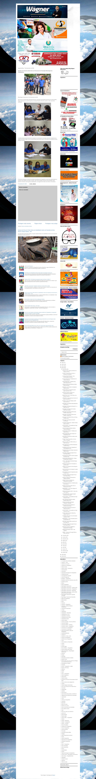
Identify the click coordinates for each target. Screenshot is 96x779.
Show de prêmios (64, 747)
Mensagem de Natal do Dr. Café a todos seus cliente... (69, 410)
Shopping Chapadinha (65, 741)
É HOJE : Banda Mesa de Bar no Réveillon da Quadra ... (68, 374)
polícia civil (63, 713)
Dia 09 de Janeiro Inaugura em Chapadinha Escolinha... (68, 393)
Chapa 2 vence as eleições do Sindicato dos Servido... (68, 481)
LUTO (62, 698)
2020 (63, 367)
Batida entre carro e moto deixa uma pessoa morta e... (69, 396)
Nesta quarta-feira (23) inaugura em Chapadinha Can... (69, 434)
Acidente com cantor (65, 563)
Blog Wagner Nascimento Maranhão (68, 597)
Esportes (63, 669)
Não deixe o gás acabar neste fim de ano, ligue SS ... (69, 522)
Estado (62, 670)
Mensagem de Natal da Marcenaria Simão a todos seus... (69, 412)
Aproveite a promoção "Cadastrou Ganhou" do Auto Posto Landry (37, 285)
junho (64, 543)
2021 (63, 365)
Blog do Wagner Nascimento (67, 356)
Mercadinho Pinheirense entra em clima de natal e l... (68, 508)
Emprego (63, 664)
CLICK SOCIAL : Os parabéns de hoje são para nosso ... (69, 426)
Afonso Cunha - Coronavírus (66, 568)
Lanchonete (63, 696)
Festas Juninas (64, 678)
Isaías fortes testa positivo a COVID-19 (68, 693)
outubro (64, 537)
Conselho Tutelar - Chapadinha (67, 626)
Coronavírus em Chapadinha (66, 627)
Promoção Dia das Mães (66, 732)
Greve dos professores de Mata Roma (68, 686)
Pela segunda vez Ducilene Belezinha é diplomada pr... (69, 445)
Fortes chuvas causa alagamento (67, 682)
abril (64, 547)
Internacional (63, 692)
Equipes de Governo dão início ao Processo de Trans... (69, 486)
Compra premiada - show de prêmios (68, 621)
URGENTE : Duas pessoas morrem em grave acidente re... (70, 399)
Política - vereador (64, 723)
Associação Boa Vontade (66, 575)
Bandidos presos (64, 581)
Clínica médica (64, 620)
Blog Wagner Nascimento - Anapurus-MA (69, 587)
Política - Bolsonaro (65, 720)
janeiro (64, 552)
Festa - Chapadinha (65, 673)
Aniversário (63, 571)
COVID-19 (63, 634)
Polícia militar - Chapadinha (66, 717)
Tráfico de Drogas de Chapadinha (67, 753)
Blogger (53, 775)
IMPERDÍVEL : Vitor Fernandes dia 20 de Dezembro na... (69, 519)
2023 (63, 362)
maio (64, 545)
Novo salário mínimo (65, 708)
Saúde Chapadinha (65, 738)
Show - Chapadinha (65, 744)
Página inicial (38, 223)
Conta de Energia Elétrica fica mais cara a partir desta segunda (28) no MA (39, 325)
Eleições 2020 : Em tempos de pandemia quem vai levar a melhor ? (38, 279)
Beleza (62, 583)
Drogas (62, 654)
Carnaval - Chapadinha (65, 604)
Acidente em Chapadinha (66, 565)
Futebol (62, 683)
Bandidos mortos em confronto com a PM (69, 580)
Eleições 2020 (64, 659)
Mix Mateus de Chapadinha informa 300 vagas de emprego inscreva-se (38, 272)
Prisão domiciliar (64, 729)
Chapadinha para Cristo (66, 617)
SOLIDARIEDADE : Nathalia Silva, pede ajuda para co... (69, 382)
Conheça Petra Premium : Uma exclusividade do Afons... (68, 377)
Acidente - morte (64, 562)
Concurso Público (64, 623)
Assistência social (64, 574)
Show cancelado (64, 745)
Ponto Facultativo (64, 724)
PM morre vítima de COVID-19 (67, 711)
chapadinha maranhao (65, 615)
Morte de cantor (64, 704)
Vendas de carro (64, 758)
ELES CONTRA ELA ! (29, 266)
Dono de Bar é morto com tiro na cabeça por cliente (34, 299)
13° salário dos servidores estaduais (68, 560)
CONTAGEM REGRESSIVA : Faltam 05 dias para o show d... (69, 459)
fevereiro (64, 550)
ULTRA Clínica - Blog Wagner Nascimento (69, 754)
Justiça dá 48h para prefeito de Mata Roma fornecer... (69, 385)
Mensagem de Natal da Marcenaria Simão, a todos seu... (69, 415)
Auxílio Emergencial (65, 577)
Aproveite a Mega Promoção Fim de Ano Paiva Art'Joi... (69, 453)
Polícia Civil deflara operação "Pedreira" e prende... (68, 503)
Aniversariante (64, 569)
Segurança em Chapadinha (66, 739)
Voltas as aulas (64, 761)
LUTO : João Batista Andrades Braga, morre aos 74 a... (69, 461)
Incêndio (63, 690)
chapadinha (63, 611)
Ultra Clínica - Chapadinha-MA (67, 755)
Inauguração (63, 689)
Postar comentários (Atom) (26, 226)
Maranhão (63, 702)
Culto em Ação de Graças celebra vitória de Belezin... (68, 429)
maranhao (63, 701)
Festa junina (63, 676)
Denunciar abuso (64, 764)
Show (62, 742)
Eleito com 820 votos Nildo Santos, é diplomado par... (69, 442)
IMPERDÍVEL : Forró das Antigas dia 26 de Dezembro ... (69, 489)
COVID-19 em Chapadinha (66, 638)
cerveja (62, 609)
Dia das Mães (64, 646)
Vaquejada (63, 757)
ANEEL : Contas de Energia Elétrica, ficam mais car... (69, 533)
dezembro (65, 369)
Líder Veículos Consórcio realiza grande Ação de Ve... (68, 500)
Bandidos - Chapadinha (65, 578)
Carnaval (63, 602)
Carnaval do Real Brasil (66, 608)
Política (62, 719)
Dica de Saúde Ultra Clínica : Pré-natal (32, 305)
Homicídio (63, 687)
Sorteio (62, 751)
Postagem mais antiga (51, 223)
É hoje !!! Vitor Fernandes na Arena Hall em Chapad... (69, 440)
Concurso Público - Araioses (66, 624)
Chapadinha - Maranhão (66, 612)
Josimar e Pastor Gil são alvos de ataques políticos (68, 478)
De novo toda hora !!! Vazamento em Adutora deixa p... (69, 379)
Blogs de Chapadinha (65, 598)
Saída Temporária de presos (66, 735)
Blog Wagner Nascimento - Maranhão (68, 590)
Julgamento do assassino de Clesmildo (68, 695)
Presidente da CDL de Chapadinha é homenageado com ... (69, 448)
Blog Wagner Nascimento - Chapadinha (69, 589)
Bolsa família (63, 599)
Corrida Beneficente (65, 633)
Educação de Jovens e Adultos (67, 657)
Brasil (62, 601)
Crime (62, 640)
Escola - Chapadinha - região (67, 666)
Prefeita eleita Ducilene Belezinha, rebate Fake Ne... (69, 514)
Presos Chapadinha (65, 727)
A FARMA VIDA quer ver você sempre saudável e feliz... (69, 516)
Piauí (62, 710)
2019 (63, 554)
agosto (64, 540)
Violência (63, 760)
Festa (62, 672)
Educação (63, 656)
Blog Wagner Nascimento (66, 586)
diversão (63, 653)
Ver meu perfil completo (64, 358)
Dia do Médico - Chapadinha (66, 647)
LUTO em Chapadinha (65, 699)
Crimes (62, 643)
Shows (62, 748)
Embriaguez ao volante (65, 663)
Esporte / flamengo (65, 667)
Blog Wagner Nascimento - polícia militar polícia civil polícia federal (69, 592)
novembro (65, 535)
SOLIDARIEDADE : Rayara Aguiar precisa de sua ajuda (69, 494)
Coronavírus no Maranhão (66, 629)
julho (64, 542)
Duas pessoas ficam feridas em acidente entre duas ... (68, 505)
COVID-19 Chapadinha (65, 637)
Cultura (62, 644)
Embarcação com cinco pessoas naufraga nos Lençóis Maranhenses (69, 661)
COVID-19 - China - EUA (66, 636)
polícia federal (64, 714)
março (64, 548)
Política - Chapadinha (65, 721)
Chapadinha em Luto (65, 614)
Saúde (62, 736)
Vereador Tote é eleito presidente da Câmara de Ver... (69, 371)
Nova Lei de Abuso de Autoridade (67, 707)
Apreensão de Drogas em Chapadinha (68, 572)
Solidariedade (64, 750)
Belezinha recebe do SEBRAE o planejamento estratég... (68, 527)
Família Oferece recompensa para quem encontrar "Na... (69, 390)
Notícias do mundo (65, 705)
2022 (63, 364)
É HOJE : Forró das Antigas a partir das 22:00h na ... (69, 401)
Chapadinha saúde (65, 618)
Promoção (63, 730)
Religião (63, 733)
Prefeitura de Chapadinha (66, 726)
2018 (63, 556)
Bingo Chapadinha (65, 584)
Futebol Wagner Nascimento (66, 685)
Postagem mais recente (24, 223)
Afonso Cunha (64, 566)
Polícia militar (64, 716)
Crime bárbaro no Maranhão (66, 641)
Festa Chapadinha (64, 675)
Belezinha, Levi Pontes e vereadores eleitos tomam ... (69, 388)
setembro (65, 538)
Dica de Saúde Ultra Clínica (66, 649)
